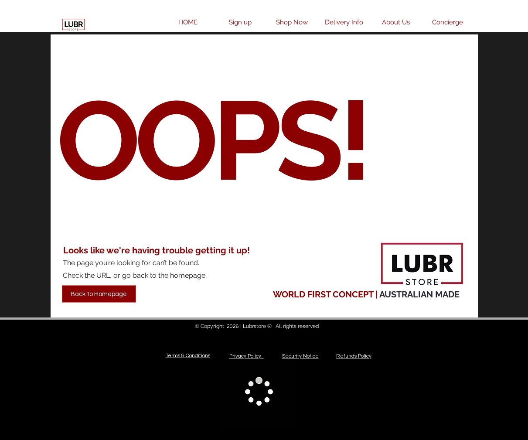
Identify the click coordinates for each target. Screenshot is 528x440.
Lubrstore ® (258, 326)
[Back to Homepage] (99, 294)
